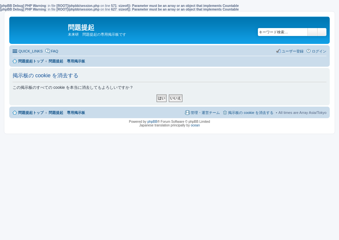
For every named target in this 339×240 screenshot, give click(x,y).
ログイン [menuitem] (319, 51)
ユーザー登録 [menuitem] (293, 51)
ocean (195, 125)
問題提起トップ (31, 113)
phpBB (152, 121)
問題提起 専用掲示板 (67, 113)
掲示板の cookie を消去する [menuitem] (250, 113)
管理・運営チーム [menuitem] (205, 113)
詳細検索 (321, 32)
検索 (312, 32)
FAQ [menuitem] (54, 51)
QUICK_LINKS (31, 51)
